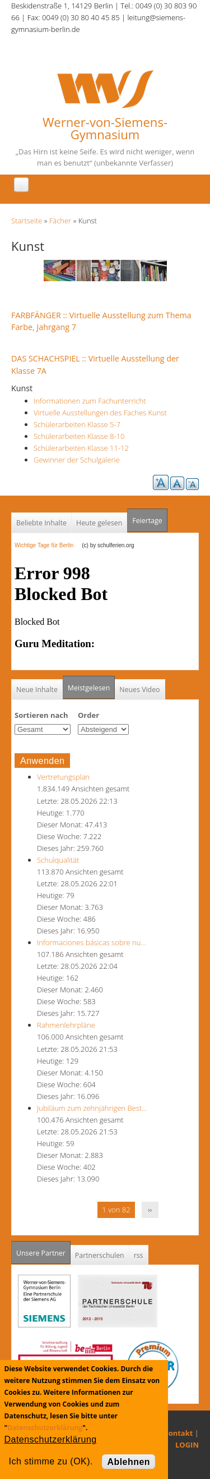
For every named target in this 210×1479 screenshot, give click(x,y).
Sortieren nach (41, 715)
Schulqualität (58, 860)
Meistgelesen (89, 688)
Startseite (26, 221)
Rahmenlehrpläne (66, 1025)
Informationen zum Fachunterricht (90, 401)
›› (150, 1210)
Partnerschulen (99, 1255)
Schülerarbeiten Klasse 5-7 (77, 424)
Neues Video (139, 689)
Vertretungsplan (63, 777)
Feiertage (147, 520)
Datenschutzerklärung (44, 1427)
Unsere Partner (43, 1250)
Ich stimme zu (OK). (51, 1461)
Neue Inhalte (37, 689)
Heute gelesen (99, 523)
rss (138, 1255)
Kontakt (178, 1433)
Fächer (60, 221)
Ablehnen (128, 1462)
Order (88, 715)
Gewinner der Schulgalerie (77, 460)
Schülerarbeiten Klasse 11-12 (81, 448)
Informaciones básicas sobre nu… (91, 942)
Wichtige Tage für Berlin (47, 545)
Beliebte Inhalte (41, 523)
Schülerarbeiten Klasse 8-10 (79, 436)
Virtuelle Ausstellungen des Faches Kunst (100, 412)
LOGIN (187, 1445)
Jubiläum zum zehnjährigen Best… (92, 1108)
